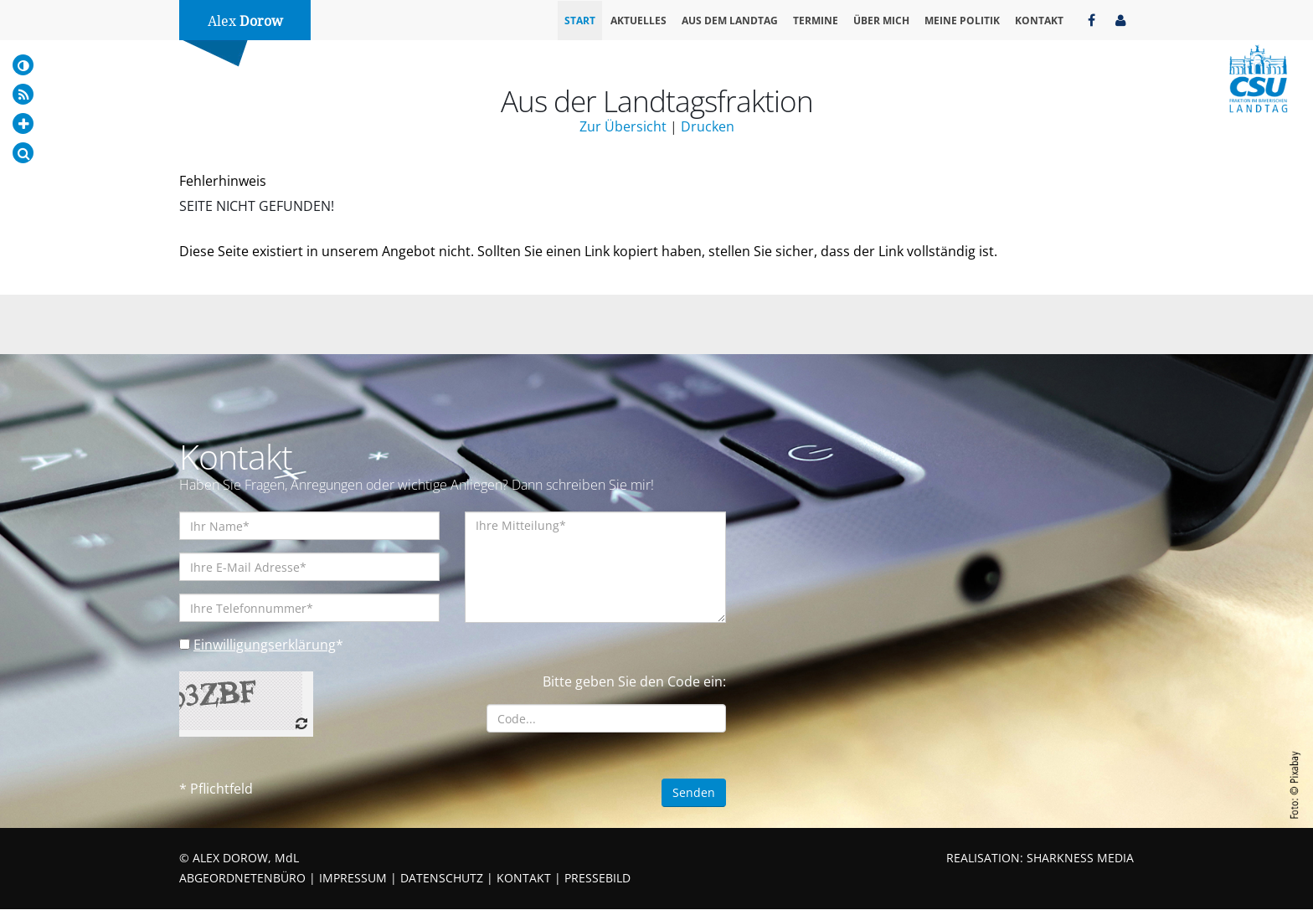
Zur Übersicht (623, 126)
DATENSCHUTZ (441, 879)
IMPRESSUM (353, 879)
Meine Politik (962, 20)
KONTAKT (524, 879)
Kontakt (1039, 20)
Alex (245, 21)
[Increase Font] (23, 123)
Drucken (707, 126)
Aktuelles (638, 20)
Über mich (881, 20)
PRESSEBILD (597, 879)
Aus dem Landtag (730, 20)
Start (579, 20)
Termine (815, 20)
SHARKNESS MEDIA (1080, 858)
